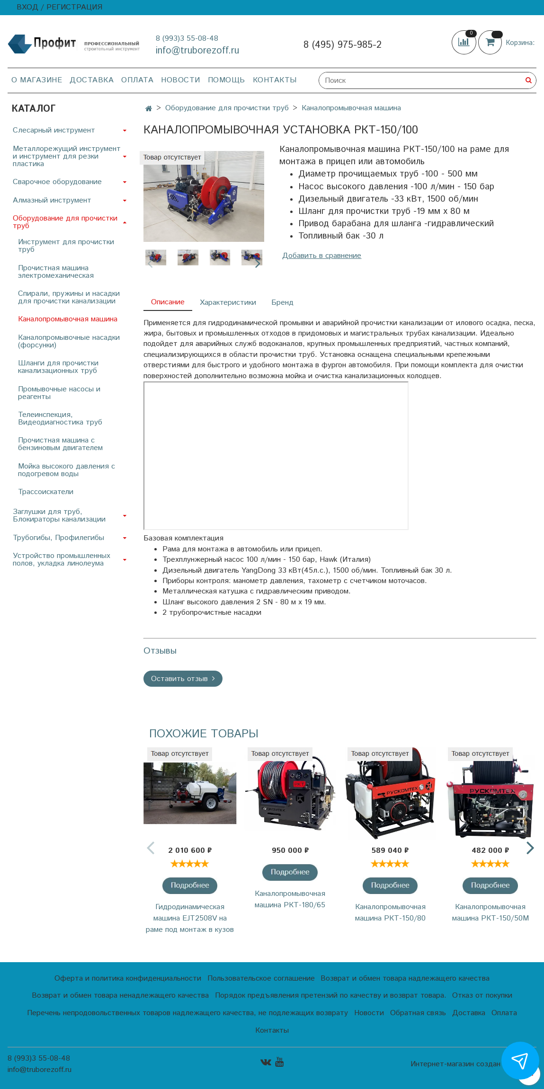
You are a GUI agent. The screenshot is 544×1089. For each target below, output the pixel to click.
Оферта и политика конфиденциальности (127, 978)
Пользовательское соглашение (261, 978)
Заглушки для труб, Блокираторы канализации (59, 515)
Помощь (226, 80)
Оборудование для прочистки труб (227, 108)
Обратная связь (418, 1013)
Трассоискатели (45, 492)
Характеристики (228, 302)
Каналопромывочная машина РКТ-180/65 (290, 899)
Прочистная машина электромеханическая (56, 272)
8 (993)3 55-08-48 (187, 38)
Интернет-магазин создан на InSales (473, 1064)
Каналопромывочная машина (351, 108)
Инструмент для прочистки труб (66, 246)
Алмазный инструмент (52, 200)
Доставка (92, 80)
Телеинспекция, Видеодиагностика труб (60, 418)
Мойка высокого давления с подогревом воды (66, 470)
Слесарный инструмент (54, 130)
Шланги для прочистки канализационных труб (58, 367)
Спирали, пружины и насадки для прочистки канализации (69, 297)
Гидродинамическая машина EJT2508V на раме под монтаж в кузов (190, 918)
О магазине (36, 80)
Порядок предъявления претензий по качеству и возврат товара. (330, 995)
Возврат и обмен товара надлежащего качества (405, 978)
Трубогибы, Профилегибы (58, 537)
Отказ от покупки (482, 995)
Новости (180, 80)
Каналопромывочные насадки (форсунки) (69, 341)
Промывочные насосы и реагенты (59, 393)
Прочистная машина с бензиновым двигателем (60, 444)
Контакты (275, 80)
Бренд (282, 302)
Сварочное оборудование (57, 182)
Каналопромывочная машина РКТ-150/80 (390, 913)
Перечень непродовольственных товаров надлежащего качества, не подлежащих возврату (187, 1013)
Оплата (137, 80)
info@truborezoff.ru (197, 51)
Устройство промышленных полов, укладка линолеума (61, 559)
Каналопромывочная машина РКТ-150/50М (490, 913)
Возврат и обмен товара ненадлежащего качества (120, 995)
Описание (168, 302)
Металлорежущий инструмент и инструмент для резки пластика (67, 156)
